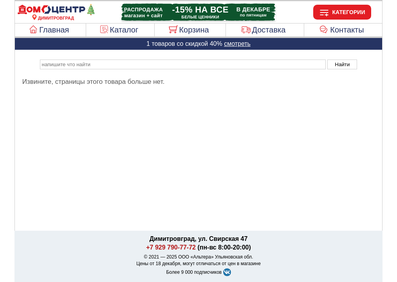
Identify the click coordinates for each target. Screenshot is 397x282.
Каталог (124, 29)
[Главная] (56, 13)
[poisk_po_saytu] (183, 64)
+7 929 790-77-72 (171, 247)
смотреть (237, 43)
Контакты (347, 29)
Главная (54, 29)
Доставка (268, 29)
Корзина (194, 29)
